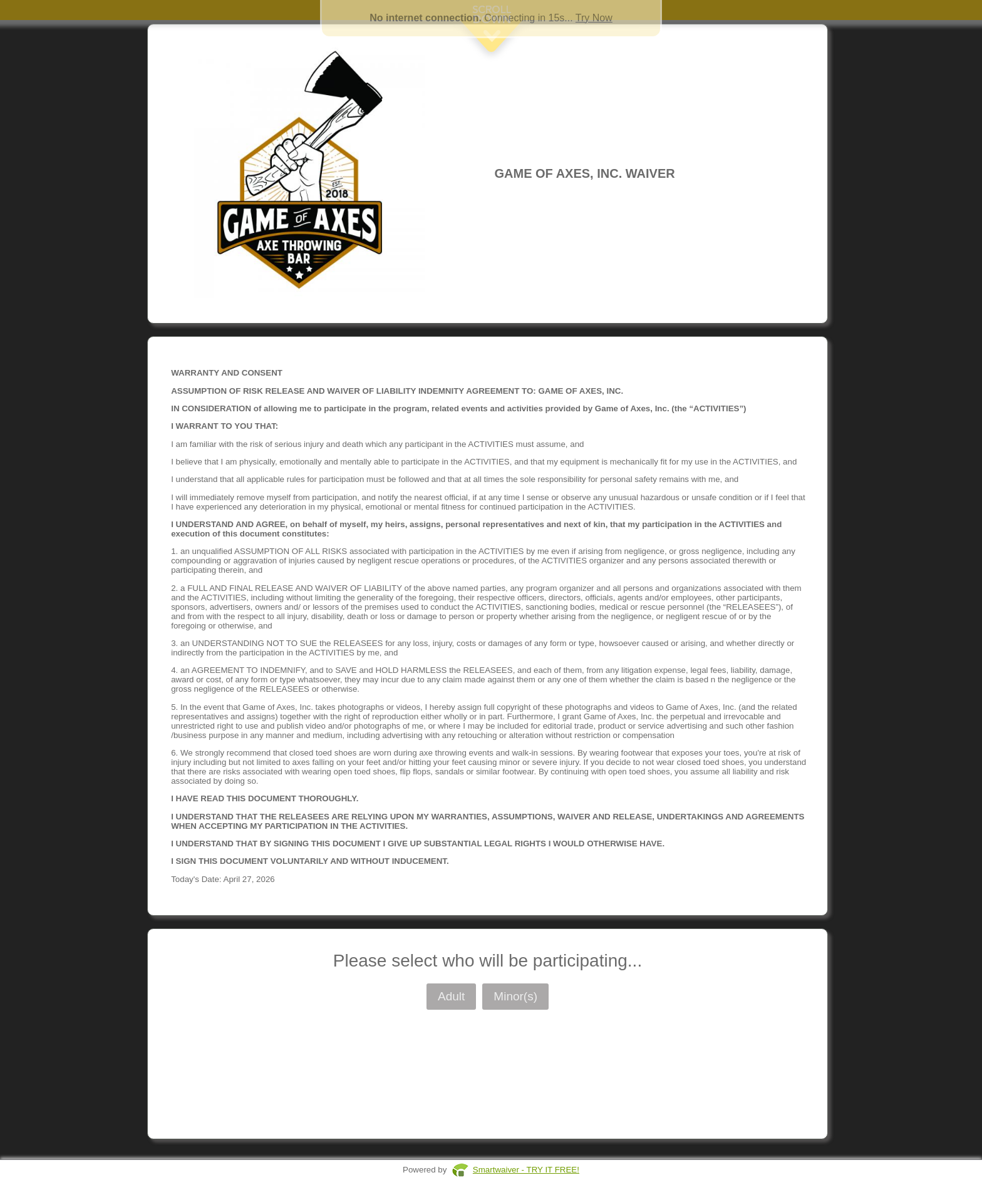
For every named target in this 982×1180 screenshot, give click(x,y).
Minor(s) (515, 996)
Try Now (594, 18)
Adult (451, 996)
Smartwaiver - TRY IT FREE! (526, 1169)
